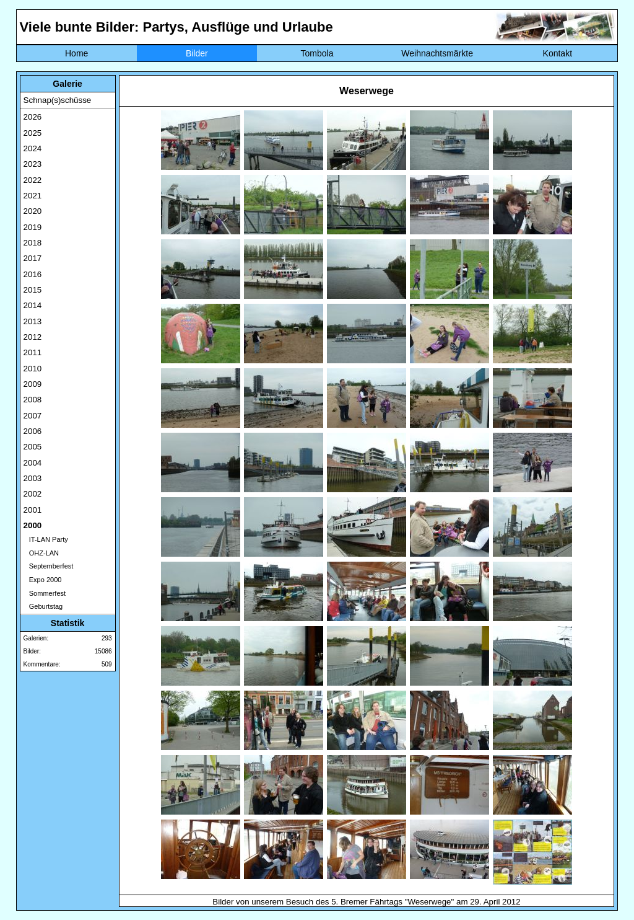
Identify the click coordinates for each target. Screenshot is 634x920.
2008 (33, 399)
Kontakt (557, 53)
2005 (33, 446)
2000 (33, 525)
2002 (33, 493)
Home (76, 53)
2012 (33, 337)
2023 (33, 164)
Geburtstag (43, 606)
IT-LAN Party (46, 539)
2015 (33, 289)
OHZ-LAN (41, 553)
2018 (33, 242)
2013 (33, 321)
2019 (33, 227)
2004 (33, 462)
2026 (33, 117)
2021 (33, 195)
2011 (33, 352)
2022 (33, 180)
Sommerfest (45, 593)
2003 (33, 478)
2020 (33, 211)
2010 (33, 368)
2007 (33, 415)
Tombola (317, 53)
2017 (33, 258)
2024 (33, 148)
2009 (33, 384)
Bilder (197, 53)
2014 (33, 305)
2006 (33, 431)
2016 (33, 274)
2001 (33, 510)
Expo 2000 (43, 579)
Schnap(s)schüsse (58, 100)
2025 (33, 133)
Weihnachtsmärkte (437, 53)
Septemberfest (49, 566)
